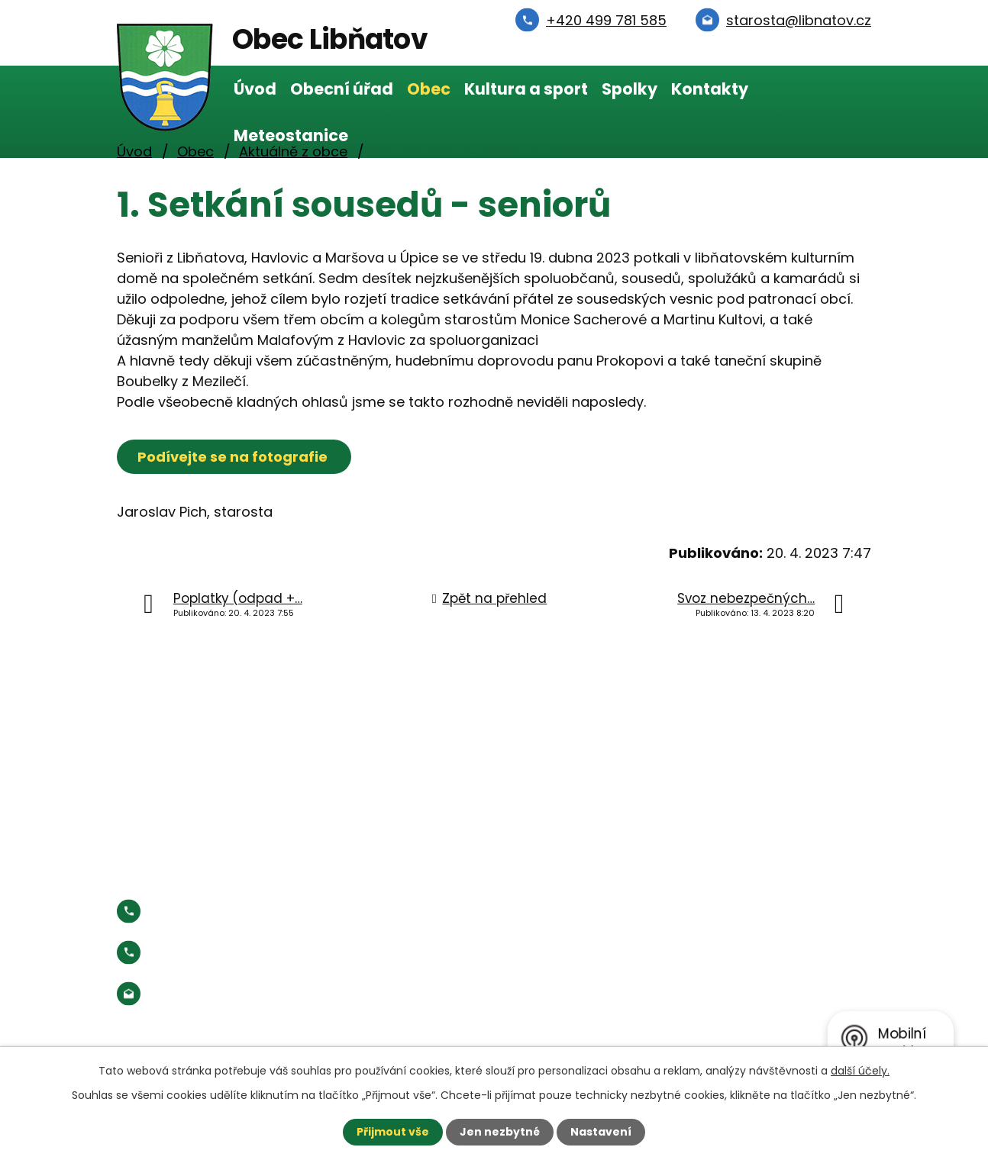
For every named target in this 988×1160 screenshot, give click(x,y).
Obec (428, 89)
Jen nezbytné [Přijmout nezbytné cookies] (500, 1131)
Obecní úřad (341, 89)
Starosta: (242, 952)
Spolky (629, 89)
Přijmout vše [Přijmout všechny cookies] (393, 1131)
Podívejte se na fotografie (234, 456)
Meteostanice (291, 135)
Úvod (255, 89)
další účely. (860, 1070)
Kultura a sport (526, 89)
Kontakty (709, 89)
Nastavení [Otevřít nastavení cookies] (600, 1131)
